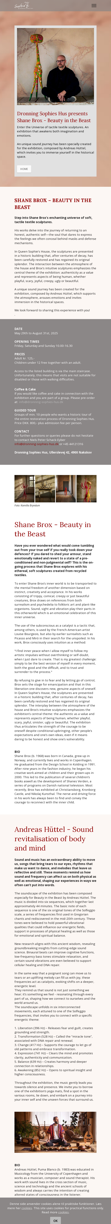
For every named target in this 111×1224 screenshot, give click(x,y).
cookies (26, 1216)
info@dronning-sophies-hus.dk (41, 408)
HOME (24, 174)
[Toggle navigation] (94, 5)
